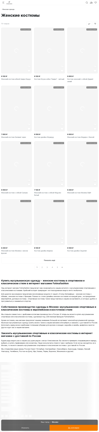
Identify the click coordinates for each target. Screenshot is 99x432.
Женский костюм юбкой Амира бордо (16, 79)
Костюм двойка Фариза (43, 251)
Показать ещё (49, 260)
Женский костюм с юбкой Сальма (14, 193)
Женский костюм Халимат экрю (13, 137)
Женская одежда (8, 9)
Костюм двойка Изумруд (44, 137)
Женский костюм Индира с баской (80, 137)
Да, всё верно (73, 428)
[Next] (62, 267)
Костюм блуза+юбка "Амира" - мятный (49, 79)
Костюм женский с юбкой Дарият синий (80, 80)
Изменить (25, 428)
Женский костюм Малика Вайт (79, 193)
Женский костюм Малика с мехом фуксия (14, 252)
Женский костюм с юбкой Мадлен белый (47, 194)
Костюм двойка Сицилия (77, 251)
